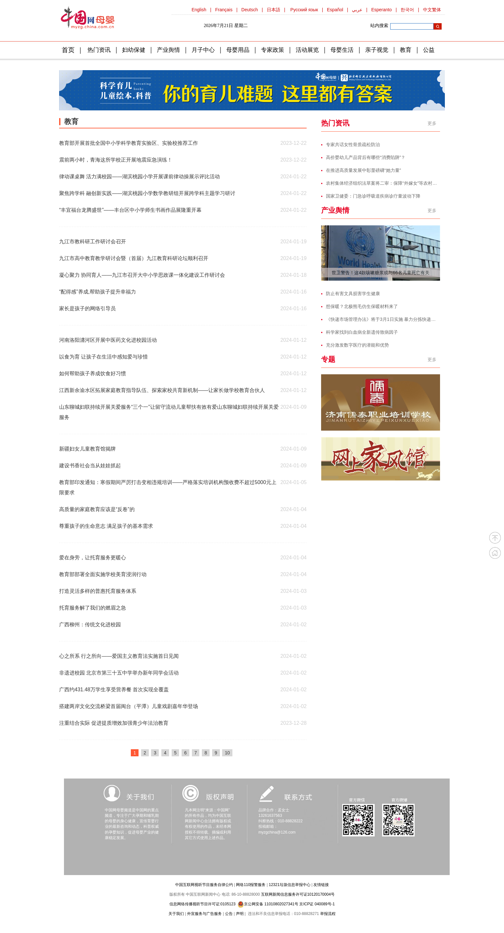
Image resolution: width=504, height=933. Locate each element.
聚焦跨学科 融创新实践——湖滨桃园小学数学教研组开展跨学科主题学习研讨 (147, 193)
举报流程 (328, 913)
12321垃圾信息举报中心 (289, 884)
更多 (432, 123)
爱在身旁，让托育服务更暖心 (92, 557)
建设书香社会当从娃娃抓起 (90, 465)
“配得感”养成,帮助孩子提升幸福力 (97, 291)
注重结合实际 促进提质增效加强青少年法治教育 (113, 723)
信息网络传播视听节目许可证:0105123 (202, 904)
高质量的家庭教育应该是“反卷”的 (97, 509)
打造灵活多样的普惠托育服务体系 (97, 591)
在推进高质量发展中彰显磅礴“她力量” (363, 170)
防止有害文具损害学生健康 (353, 293)
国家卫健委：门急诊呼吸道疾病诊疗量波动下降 (373, 196)
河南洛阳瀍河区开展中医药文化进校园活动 (108, 340)
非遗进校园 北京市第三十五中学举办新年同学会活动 (119, 673)
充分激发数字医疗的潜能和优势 (357, 345)
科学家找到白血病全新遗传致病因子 (362, 332)
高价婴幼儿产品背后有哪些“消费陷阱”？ (365, 157)
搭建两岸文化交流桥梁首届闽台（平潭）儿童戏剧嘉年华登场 (128, 706)
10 (227, 752)
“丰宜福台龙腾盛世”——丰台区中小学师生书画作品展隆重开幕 (130, 210)
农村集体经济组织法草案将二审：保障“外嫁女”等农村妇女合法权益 (383, 183)
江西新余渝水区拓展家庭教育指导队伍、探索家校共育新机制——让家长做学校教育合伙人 (162, 390)
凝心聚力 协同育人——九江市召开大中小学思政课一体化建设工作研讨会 (142, 275)
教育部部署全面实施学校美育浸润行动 (103, 574)
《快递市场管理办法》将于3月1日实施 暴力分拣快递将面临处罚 (383, 319)
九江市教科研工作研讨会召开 (92, 241)
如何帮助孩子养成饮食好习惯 (92, 373)
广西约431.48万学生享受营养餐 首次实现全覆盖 (114, 689)
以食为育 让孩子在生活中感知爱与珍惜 (103, 356)
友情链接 (321, 884)
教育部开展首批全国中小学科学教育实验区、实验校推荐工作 (128, 143)
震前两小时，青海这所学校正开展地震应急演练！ (115, 160)
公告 (229, 913)
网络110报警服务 (251, 884)
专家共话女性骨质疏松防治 (353, 144)
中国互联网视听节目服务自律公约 (204, 884)
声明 (240, 913)
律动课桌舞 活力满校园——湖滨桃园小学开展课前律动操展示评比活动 (139, 176)
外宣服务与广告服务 (204, 913)
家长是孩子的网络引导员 (87, 308)
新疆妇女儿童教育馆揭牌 (87, 449)
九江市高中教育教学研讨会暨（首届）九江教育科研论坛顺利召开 (133, 258)
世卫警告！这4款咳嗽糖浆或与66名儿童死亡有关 (380, 272)
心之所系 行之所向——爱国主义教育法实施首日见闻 (119, 656)
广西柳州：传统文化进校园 (90, 624)
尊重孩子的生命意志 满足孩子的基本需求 (106, 526)
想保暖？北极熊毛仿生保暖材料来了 (362, 306)
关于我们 (176, 913)
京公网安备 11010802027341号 (268, 904)
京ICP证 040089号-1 (317, 904)
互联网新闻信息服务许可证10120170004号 (298, 894)
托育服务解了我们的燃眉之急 (92, 608)
